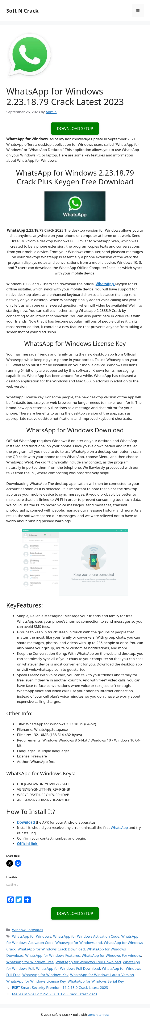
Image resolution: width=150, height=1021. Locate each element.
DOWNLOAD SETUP (75, 128)
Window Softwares (27, 929)
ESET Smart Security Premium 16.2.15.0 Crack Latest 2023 (60, 987)
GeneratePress (98, 1014)
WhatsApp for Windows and (78, 942)
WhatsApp (119, 827)
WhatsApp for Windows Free (30, 961)
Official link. (27, 843)
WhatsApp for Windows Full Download (68, 968)
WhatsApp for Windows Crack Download (51, 949)
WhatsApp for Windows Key (45, 974)
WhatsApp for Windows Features (52, 955)
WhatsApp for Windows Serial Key (95, 981)
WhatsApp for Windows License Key (36, 981)
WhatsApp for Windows (31, 936)
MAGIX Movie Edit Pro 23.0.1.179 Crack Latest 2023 (54, 994)
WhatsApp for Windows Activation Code (86, 936)
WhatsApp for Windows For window (111, 955)
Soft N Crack (22, 10)
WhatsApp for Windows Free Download (88, 961)
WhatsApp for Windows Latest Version (102, 974)
